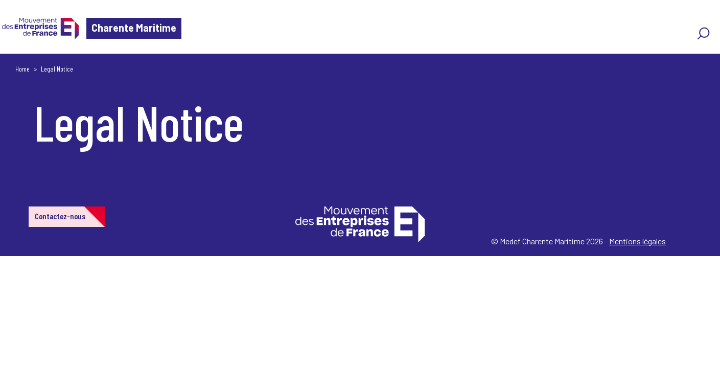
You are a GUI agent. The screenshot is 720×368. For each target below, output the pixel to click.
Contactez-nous (60, 216)
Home (22, 68)
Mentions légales (637, 241)
